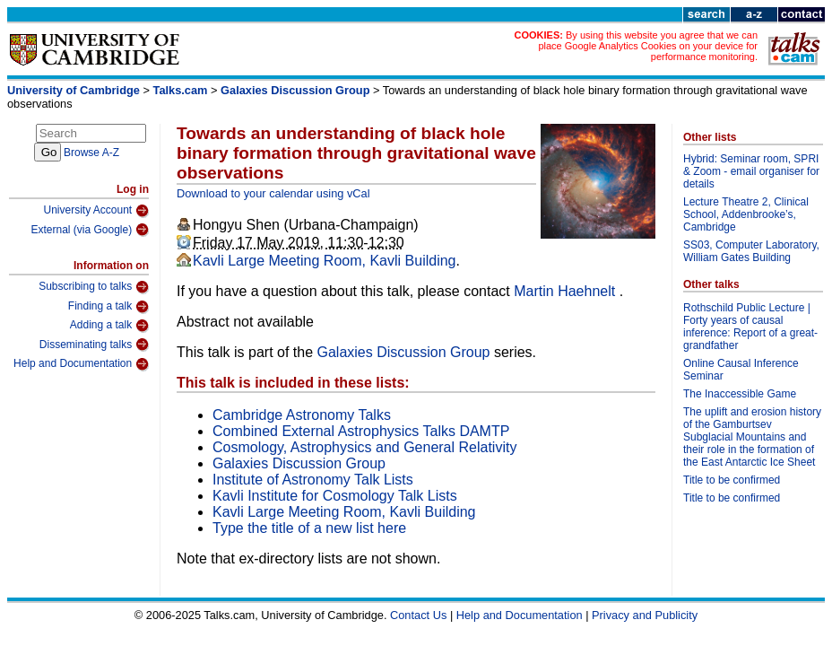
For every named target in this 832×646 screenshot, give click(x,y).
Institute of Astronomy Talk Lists (312, 479)
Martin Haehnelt (566, 291)
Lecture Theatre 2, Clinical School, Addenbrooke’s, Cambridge (746, 214)
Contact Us (418, 615)
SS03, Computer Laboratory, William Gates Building (751, 251)
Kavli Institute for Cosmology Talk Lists (334, 495)
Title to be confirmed (731, 480)
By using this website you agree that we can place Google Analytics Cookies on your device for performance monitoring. (648, 46)
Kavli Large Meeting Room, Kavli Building (324, 260)
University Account (96, 211)
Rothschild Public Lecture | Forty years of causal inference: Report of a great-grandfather (750, 326)
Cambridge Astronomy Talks (301, 415)
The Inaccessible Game (739, 394)
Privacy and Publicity (645, 615)
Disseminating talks (94, 344)
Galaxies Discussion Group (295, 90)
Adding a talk (109, 326)
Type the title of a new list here (309, 528)
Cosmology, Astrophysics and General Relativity (364, 447)
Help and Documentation (81, 364)
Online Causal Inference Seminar (741, 369)
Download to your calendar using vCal (273, 193)
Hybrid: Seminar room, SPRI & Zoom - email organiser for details (751, 171)
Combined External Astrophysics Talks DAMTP (360, 431)
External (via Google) (89, 230)
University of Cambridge (73, 90)
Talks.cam (180, 90)
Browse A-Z (91, 152)
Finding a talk (108, 307)
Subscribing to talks (94, 287)
